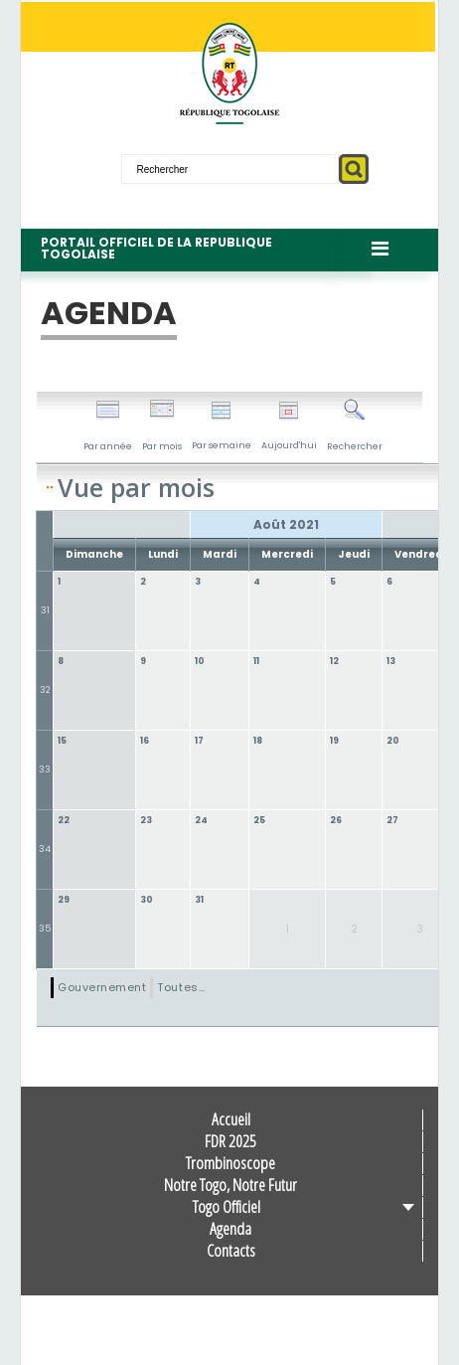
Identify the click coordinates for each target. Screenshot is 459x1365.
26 (336, 820)
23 (146, 820)
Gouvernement (102, 987)
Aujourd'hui (289, 426)
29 (64, 900)
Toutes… (181, 987)
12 (334, 661)
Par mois (162, 425)
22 (64, 820)
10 (200, 661)
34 (45, 849)
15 (62, 741)
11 (256, 661)
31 (45, 610)
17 (199, 741)
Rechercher (354, 425)
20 (392, 741)
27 (392, 820)
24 (201, 820)
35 (45, 929)
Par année (107, 425)
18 (257, 741)
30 (146, 900)
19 (334, 741)
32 (45, 690)
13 (390, 661)
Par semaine (221, 426)
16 (144, 741)
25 (259, 820)
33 (45, 769)
